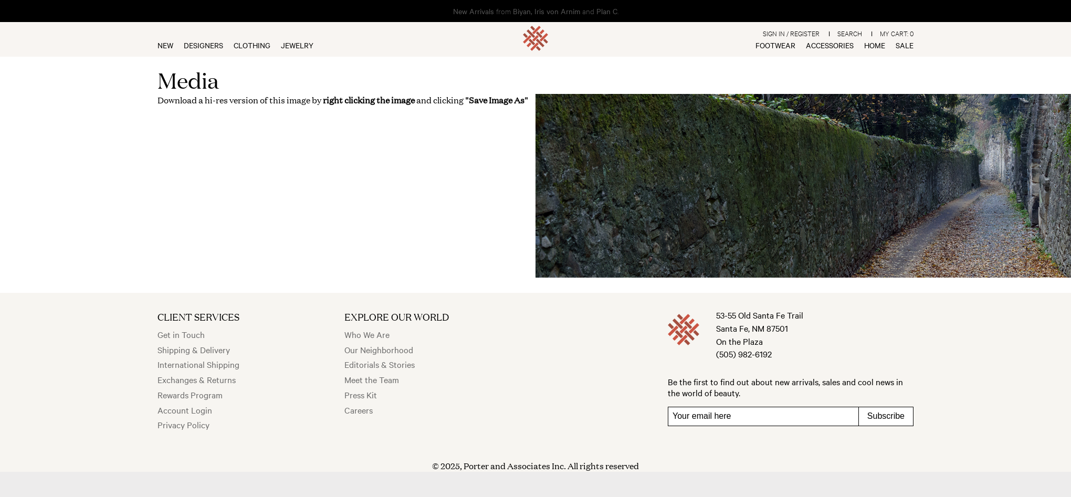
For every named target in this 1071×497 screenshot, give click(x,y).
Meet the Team (371, 379)
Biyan (522, 11)
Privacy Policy (183, 424)
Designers (203, 45)
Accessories (830, 45)
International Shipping (198, 364)
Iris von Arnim (557, 11)
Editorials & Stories (379, 364)
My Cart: (897, 33)
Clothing (252, 45)
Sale (905, 45)
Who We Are (367, 334)
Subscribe (886, 415)
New (165, 45)
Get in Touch (181, 334)
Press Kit (360, 394)
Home (874, 45)
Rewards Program (190, 394)
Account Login (185, 410)
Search (849, 33)
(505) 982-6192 (744, 353)
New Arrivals (473, 11)
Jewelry (297, 45)
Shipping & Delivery (194, 349)
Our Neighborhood (378, 349)
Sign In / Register (791, 33)
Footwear (775, 45)
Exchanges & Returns (197, 379)
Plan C (606, 11)
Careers (358, 410)
